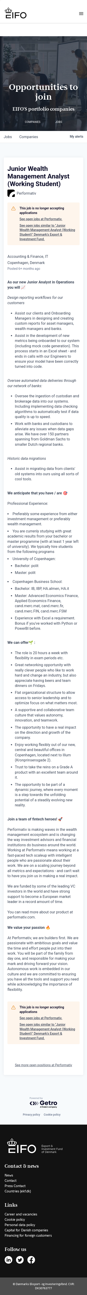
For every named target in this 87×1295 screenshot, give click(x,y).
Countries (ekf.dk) (18, 1191)
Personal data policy (20, 1225)
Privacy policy (31, 1114)
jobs (8, 137)
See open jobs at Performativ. (40, 219)
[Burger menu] (81, 13)
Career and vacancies (21, 1214)
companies (28, 137)
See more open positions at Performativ (43, 1065)
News (9, 1175)
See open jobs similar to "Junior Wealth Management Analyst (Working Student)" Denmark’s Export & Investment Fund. (47, 232)
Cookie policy (52, 1114)
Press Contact (15, 1186)
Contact (10, 1180)
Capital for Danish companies (26, 1230)
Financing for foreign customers (28, 1235)
